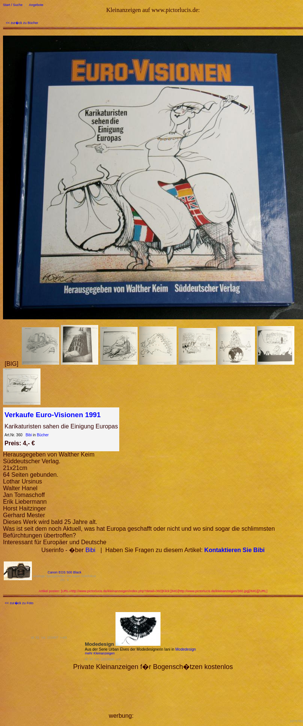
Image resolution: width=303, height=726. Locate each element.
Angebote (36, 5)
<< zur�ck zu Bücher (22, 23)
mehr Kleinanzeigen (100, 653)
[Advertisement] (166, 694)
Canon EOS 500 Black (64, 572)
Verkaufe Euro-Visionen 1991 (52, 415)
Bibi (29, 435)
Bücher (43, 435)
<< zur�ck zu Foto (19, 603)
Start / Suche (12, 5)
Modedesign (186, 649)
